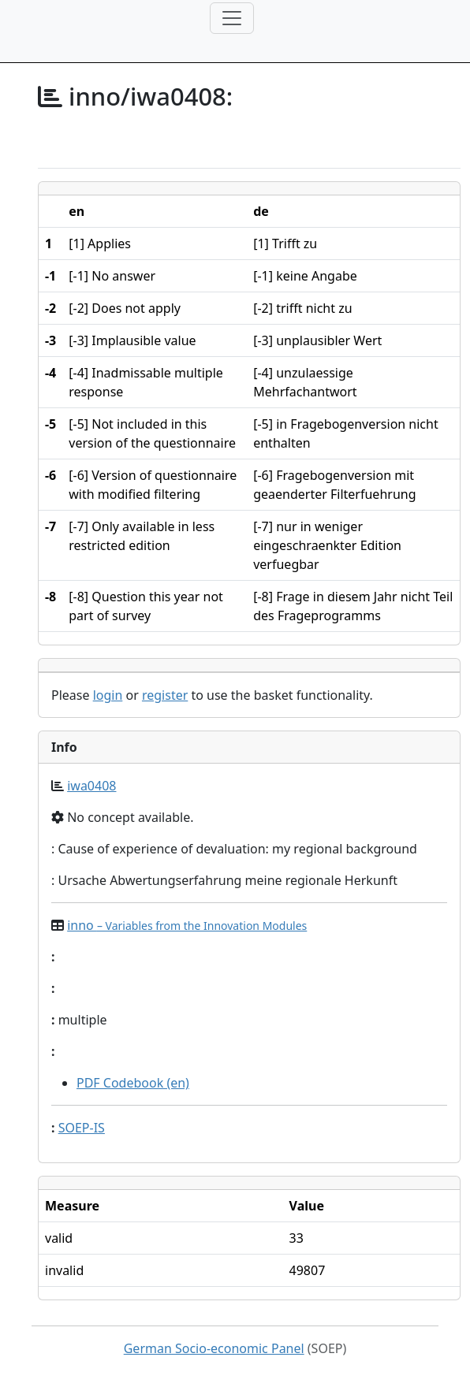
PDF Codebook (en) (132, 1082)
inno (187, 925)
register (165, 695)
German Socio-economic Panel (214, 1348)
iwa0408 (91, 785)
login (108, 695)
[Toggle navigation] (232, 18)
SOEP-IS (81, 1127)
